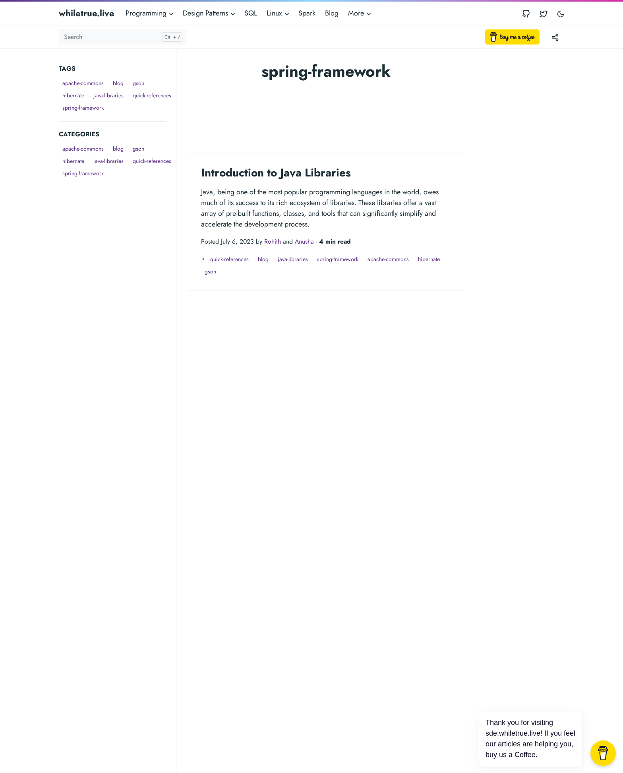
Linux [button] (279, 13)
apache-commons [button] (83, 83)
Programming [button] (150, 13)
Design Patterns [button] (210, 13)
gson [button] (138, 83)
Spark (306, 13)
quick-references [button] (152, 95)
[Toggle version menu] (555, 37)
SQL (250, 13)
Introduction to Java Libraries (276, 173)
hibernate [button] (73, 95)
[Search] (122, 37)
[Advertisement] (117, 299)
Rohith (272, 241)
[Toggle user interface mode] (561, 13)
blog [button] (118, 83)
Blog (332, 13)
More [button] (360, 13)
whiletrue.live (86, 13)
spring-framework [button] (83, 108)
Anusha (304, 241)
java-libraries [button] (108, 95)
